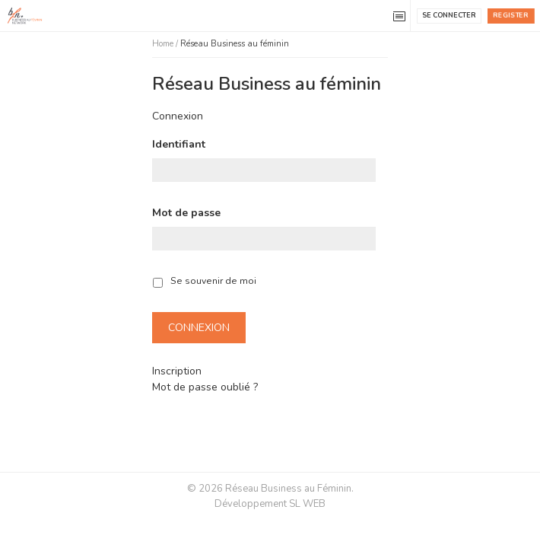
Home (162, 43)
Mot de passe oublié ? (205, 387)
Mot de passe (186, 213)
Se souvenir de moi (213, 281)
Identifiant (178, 144)
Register (511, 15)
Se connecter (449, 15)
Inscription (177, 371)
